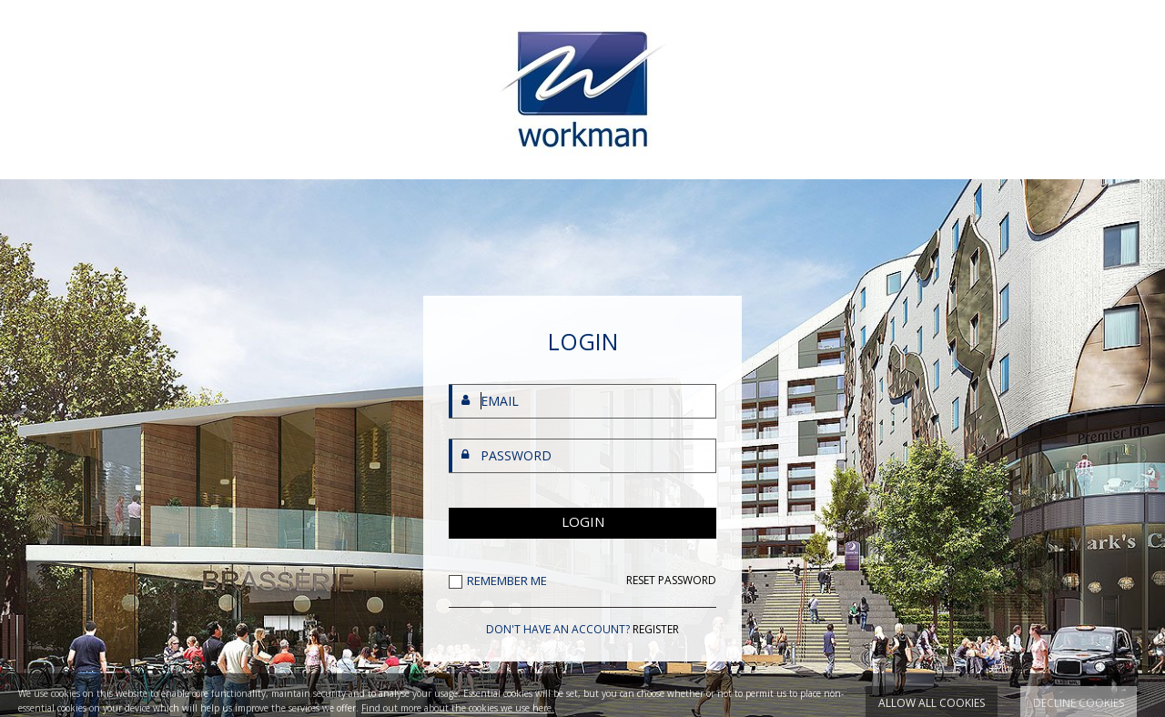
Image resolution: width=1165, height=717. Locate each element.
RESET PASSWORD (671, 580)
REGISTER (656, 629)
